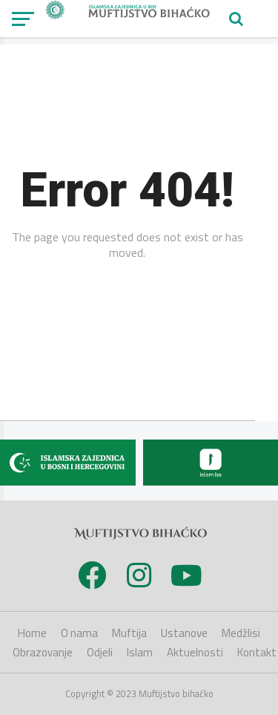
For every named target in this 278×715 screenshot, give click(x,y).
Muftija (129, 632)
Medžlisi (241, 632)
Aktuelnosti (195, 652)
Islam (140, 652)
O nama (79, 632)
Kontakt (257, 652)
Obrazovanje (43, 652)
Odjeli (100, 652)
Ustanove (184, 632)
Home (32, 632)
